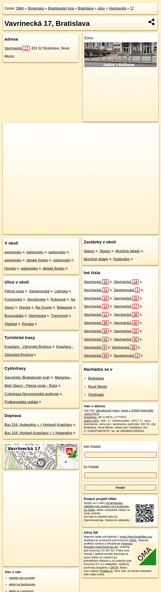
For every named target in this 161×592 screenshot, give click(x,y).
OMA (20, 8)
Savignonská (39, 291)
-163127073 (91, 413)
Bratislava (85, 8)
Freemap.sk (95, 230)
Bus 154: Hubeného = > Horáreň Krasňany (38, 425)
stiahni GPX (91, 420)
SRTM (114, 567)
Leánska (61, 291)
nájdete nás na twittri (22, 578)
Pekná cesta (14, 291)
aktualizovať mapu (107, 410)
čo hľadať (91, 467)
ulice (101, 8)
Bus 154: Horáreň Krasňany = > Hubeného (38, 433)
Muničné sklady (128, 251)
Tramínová (59, 316)
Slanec (89, 251)
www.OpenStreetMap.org (136, 536)
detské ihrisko (37, 260)
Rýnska (28, 324)
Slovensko (36, 8)
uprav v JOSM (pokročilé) (137, 410)
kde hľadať (92, 446)
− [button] (10, 137)
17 (132, 8)
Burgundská (13, 316)
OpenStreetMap (73, 230)
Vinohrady (96, 395)
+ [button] (10, 130)
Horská (10, 268)
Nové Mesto (97, 386)
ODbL (133, 540)
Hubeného (121, 259)
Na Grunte (43, 307)
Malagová (64, 307)
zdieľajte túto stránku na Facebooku (106, 506)
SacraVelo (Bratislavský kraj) (27, 377)
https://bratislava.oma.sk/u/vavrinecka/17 (134, 230)
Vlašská (10, 324)
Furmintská (13, 299)
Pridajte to (106, 571)
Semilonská (36, 299)
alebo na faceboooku (22, 584)
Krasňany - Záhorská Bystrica (27, 347)
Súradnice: (90, 417)
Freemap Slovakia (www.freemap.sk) (108, 545)
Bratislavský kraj (61, 8)
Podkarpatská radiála (21, 402)
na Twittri (89, 510)
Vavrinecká (117, 8)
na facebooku (114, 503)
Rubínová (58, 299)
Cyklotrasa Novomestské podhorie (31, 394)
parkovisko (12, 252)
